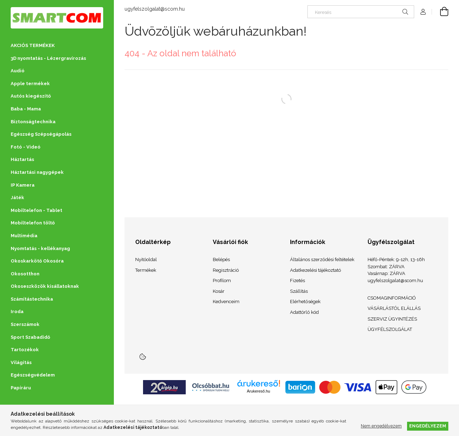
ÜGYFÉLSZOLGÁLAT (390, 329)
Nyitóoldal (146, 259)
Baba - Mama (26, 108)
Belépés (221, 259)
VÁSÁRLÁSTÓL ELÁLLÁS (394, 308)
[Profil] (423, 11)
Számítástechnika (32, 299)
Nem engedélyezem (381, 426)
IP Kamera (23, 185)
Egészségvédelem (33, 375)
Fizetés (297, 280)
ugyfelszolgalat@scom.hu (155, 9)
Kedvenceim (226, 301)
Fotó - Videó (26, 147)
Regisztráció (226, 270)
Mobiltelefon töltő (33, 222)
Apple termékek (30, 83)
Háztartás (22, 159)
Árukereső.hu (258, 391)
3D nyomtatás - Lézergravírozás (48, 58)
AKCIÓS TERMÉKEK (33, 45)
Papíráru (21, 387)
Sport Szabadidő (30, 337)
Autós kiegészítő (31, 96)
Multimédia (24, 235)
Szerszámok (25, 324)
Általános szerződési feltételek (322, 259)
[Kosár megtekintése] (440, 11)
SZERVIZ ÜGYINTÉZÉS (392, 319)
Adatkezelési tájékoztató (315, 270)
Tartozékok (25, 349)
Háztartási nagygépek (37, 172)
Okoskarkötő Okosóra (37, 261)
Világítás (21, 362)
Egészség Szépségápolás (41, 134)
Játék (17, 197)
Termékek (145, 270)
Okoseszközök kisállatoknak (45, 286)
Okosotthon (25, 273)
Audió (18, 70)
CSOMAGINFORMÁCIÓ (392, 298)
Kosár (219, 291)
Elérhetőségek (305, 301)
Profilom (222, 280)
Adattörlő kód (304, 312)
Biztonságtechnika (33, 121)
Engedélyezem (427, 426)
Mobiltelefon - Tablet (36, 210)
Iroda (17, 311)
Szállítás (299, 291)
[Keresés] (360, 11)
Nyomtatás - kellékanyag (40, 248)
